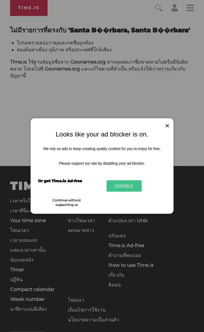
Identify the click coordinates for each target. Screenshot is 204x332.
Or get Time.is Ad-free (60, 180)
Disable (124, 186)
